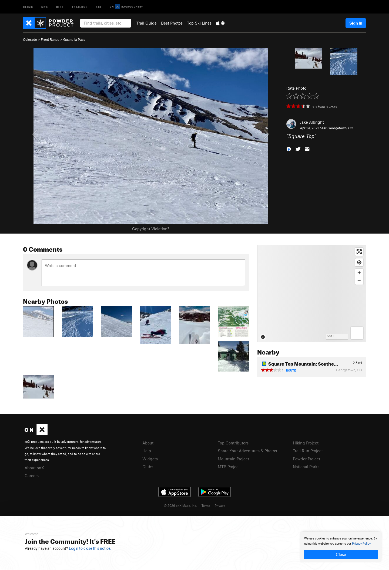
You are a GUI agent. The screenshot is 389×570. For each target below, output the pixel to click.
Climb (28, 6)
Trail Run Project (308, 450)
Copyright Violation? (150, 228)
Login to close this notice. (90, 548)
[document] (341, 547)
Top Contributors (233, 442)
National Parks (306, 466)
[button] (288, 149)
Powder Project (306, 458)
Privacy (220, 505)
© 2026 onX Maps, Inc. (180, 505)
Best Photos (172, 23)
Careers (32, 475)
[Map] (311, 293)
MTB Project (229, 466)
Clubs (147, 466)
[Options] (357, 333)
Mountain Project (233, 458)
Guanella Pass (74, 39)
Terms (206, 505)
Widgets (150, 458)
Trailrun (80, 6)
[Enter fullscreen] (359, 252)
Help (146, 450)
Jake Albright (312, 122)
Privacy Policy (361, 543)
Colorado (30, 39)
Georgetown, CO (340, 128)
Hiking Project (305, 442)
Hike (60, 6)
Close (341, 554)
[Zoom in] (359, 273)
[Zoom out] (359, 281)
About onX (34, 467)
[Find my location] (359, 262)
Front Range (50, 39)
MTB (44, 6)
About (147, 442)
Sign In (355, 23)
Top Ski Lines (199, 23)
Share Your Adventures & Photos (247, 450)
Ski (99, 6)
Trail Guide (146, 23)
